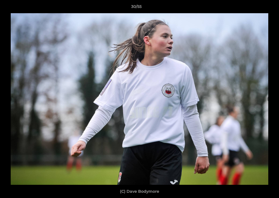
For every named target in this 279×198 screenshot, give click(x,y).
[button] (256, 8)
